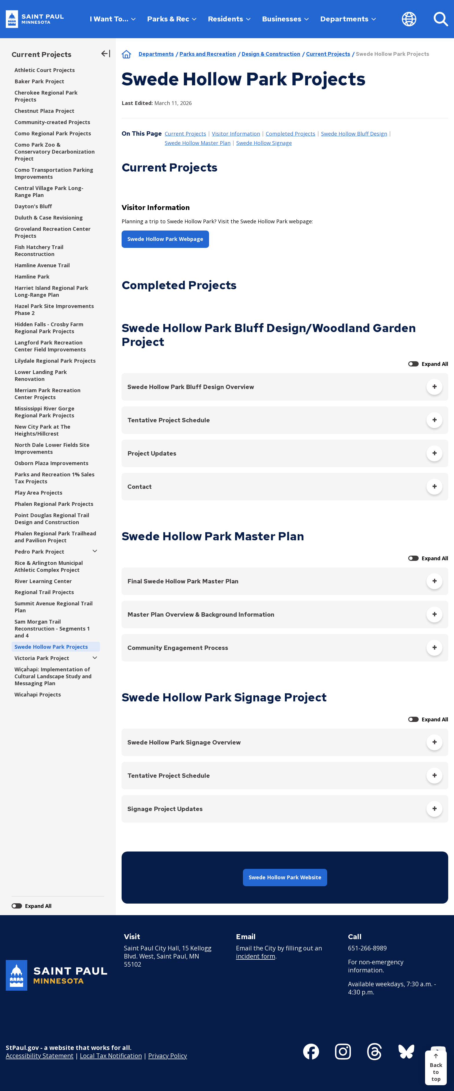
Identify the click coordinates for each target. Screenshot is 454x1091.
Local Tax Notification (111, 1056)
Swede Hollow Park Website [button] (285, 877)
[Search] (441, 19)
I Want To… (113, 19)
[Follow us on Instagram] (343, 1051)
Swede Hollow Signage (264, 143)
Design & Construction (271, 54)
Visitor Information (236, 134)
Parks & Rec (171, 19)
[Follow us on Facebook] (311, 1051)
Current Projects (42, 54)
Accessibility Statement (40, 1056)
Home (126, 54)
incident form (255, 956)
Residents (229, 19)
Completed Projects (290, 134)
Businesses (285, 19)
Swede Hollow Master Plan (197, 143)
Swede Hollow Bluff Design (354, 134)
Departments (348, 19)
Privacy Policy (167, 1056)
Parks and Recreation (208, 54)
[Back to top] (436, 1068)
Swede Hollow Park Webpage (165, 238)
